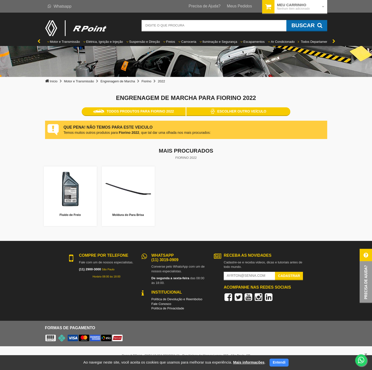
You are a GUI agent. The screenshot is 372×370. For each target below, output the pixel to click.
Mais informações (249, 362)
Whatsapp (60, 6)
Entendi (279, 362)
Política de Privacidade (167, 308)
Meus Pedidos (239, 6)
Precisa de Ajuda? (205, 6)
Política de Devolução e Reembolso (176, 299)
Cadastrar (289, 276)
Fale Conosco (161, 304)
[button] (366, 276)
